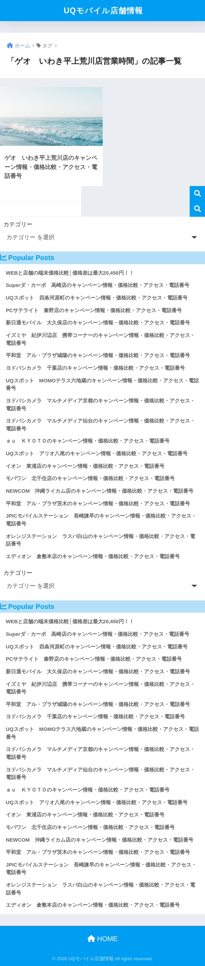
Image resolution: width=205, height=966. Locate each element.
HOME (102, 938)
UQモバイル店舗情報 (103, 10)
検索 (197, 193)
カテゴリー (17, 224)
